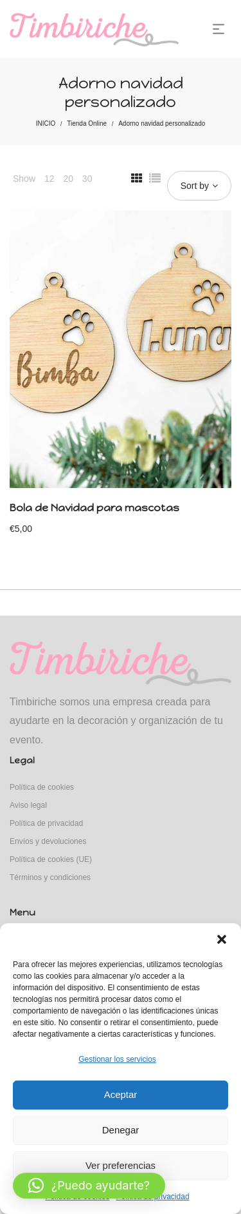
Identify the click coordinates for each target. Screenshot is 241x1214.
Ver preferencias (120, 1165)
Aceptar (121, 1094)
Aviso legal (28, 805)
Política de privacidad (46, 823)
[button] (221, 939)
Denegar (120, 1129)
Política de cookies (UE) (51, 859)
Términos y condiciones (50, 877)
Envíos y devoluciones (48, 841)
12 (49, 178)
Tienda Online (87, 123)
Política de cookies (42, 787)
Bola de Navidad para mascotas (94, 508)
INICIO (46, 123)
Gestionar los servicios (117, 1059)
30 (87, 178)
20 (68, 178)
